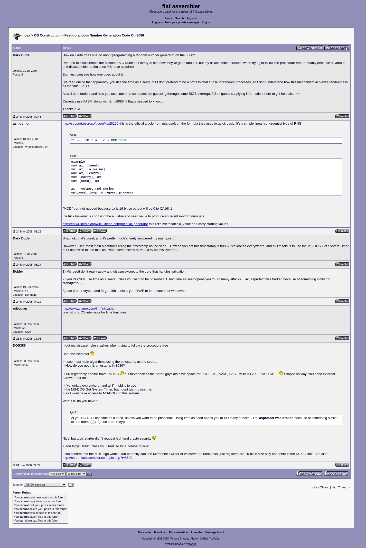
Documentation (178, 532)
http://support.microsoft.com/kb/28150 (91, 123)
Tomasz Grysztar (179, 538)
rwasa (192, 544)
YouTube (214, 538)
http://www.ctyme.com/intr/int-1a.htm (90, 308)
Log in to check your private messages (176, 22)
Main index (145, 532)
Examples (197, 532)
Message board (214, 532)
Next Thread (340, 487)
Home (169, 18)
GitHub (204, 538)
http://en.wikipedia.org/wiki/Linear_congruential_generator (105, 224)
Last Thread (322, 487)
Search (179, 18)
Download (160, 532)
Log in (206, 22)
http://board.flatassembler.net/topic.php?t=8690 (97, 458)
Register (191, 18)
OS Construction (47, 35)
